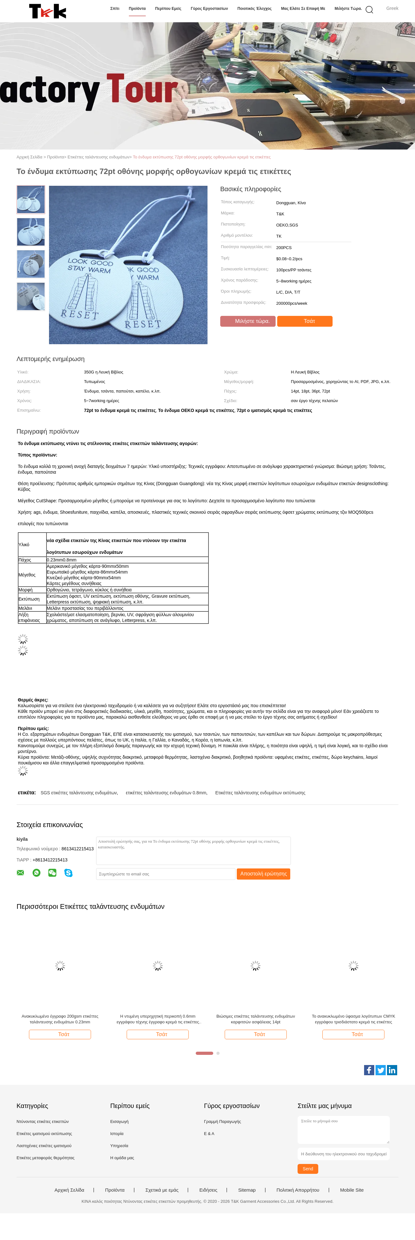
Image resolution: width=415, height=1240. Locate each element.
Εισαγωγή (119, 1121)
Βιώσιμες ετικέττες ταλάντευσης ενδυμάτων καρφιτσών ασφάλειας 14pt (255, 1019)
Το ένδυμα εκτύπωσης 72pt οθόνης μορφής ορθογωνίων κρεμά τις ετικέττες (202, 157)
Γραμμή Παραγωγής (222, 1121)
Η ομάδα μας (122, 1157)
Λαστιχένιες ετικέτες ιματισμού (44, 1145)
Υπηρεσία (119, 1145)
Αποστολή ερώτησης (263, 873)
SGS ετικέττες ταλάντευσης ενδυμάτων (79, 792)
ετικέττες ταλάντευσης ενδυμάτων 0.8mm (166, 792)
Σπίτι (114, 8)
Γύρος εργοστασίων (209, 8)
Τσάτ (305, 321)
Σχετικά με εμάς (162, 1190)
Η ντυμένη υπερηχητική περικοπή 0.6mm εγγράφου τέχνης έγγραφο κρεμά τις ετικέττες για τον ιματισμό (157, 1019)
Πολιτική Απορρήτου (298, 1190)
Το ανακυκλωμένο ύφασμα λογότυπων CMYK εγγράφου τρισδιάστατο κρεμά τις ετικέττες (353, 1019)
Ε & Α (209, 1133)
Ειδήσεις (208, 1190)
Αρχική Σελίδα (69, 1190)
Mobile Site (352, 1190)
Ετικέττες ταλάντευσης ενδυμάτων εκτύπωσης (260, 792)
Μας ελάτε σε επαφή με (303, 8)
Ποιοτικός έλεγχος (254, 8)
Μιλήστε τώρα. (348, 8)
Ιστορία (116, 1133)
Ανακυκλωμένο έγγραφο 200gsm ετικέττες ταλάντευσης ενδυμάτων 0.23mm (60, 1019)
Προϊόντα (137, 8)
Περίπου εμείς (168, 8)
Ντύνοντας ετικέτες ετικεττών (43, 1121)
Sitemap (247, 1190)
